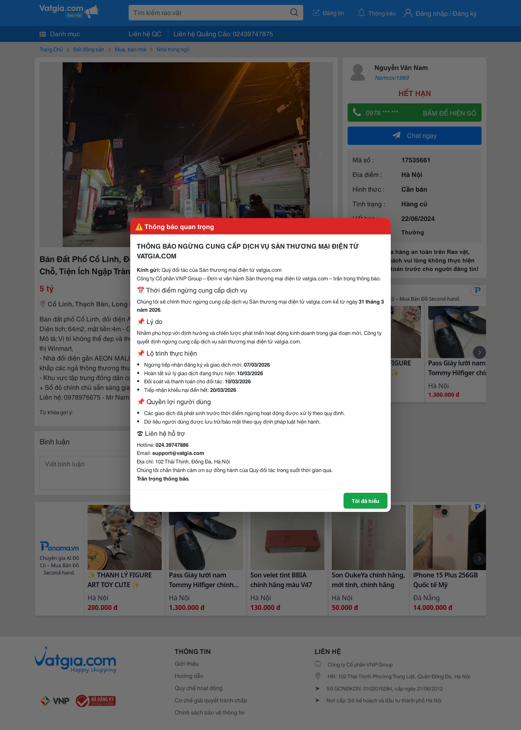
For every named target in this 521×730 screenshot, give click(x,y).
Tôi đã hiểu (365, 500)
